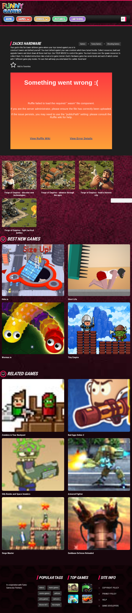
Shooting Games (109, 44)
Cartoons (77, 19)
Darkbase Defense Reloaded (81, 518)
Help (104, 565)
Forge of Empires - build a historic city (82, 192)
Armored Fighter (75, 459)
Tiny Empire (73, 322)
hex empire (56, 570)
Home (9, 19)
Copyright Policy (110, 553)
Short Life (72, 264)
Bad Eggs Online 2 (76, 400)
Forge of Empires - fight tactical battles (115, 192)
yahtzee (57, 558)
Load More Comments (121, 199)
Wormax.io (6, 322)
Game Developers (110, 571)
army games (43, 564)
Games (78, 44)
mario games (53, 553)
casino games (44, 558)
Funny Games (91, 44)
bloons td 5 (43, 570)
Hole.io (5, 264)
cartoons (56, 564)
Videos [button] (42, 19)
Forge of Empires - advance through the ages (49, 192)
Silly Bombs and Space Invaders (16, 459)
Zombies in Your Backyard (13, 400)
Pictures (60, 19)
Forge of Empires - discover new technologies (16, 192)
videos (41, 553)
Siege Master (8, 518)
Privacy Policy (109, 559)
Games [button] (24, 19)
